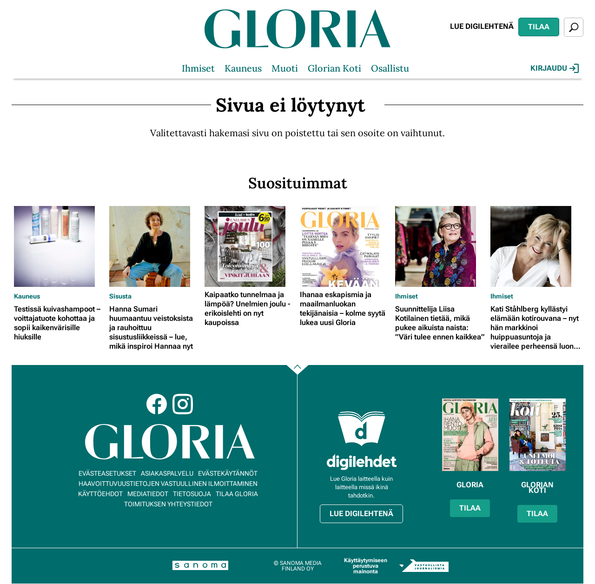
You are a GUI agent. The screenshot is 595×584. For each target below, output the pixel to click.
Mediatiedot (147, 494)
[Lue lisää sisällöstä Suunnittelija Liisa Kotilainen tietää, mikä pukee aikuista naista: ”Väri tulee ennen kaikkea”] (440, 246)
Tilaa (538, 26)
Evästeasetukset (107, 473)
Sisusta (120, 296)
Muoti (284, 68)
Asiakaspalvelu (167, 473)
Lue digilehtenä (482, 26)
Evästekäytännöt (228, 473)
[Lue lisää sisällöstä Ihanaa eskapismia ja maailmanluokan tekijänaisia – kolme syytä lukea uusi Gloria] (345, 246)
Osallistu (390, 68)
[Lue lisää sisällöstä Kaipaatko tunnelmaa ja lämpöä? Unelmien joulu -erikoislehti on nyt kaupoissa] (250, 246)
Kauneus (243, 68)
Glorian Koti (334, 68)
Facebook (156, 404)
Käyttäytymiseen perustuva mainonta (365, 566)
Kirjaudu (554, 68)
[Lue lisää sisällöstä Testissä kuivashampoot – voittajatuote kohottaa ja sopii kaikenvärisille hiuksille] (59, 246)
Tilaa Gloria (237, 494)
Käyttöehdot (100, 494)
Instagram (182, 404)
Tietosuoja (192, 494)
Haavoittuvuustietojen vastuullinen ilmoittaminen (168, 483)
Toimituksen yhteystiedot (168, 504)
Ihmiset (198, 68)
